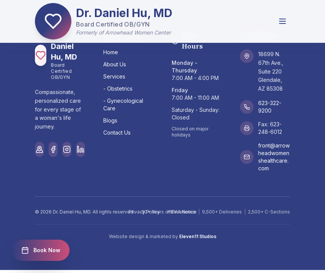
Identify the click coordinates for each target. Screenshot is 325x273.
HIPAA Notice (182, 212)
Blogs (110, 120)
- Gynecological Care (123, 104)
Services (114, 76)
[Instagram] (66, 149)
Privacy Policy (144, 212)
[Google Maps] (39, 149)
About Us (114, 64)
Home (110, 52)
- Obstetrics (118, 88)
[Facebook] (53, 149)
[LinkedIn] (80, 149)
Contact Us (117, 132)
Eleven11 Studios (197, 236)
